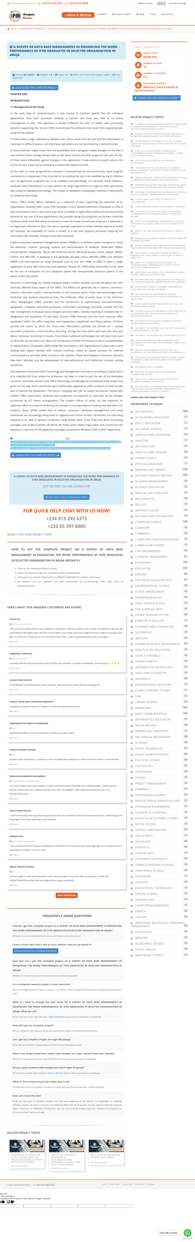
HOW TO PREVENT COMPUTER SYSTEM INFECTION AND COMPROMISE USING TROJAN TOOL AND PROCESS (159, 178)
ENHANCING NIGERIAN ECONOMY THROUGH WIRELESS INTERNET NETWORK (159, 239)
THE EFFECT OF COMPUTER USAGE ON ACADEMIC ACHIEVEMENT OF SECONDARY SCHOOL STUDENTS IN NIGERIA (156, 214)
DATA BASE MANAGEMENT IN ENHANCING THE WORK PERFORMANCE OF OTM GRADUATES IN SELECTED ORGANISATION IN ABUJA (60, 448)
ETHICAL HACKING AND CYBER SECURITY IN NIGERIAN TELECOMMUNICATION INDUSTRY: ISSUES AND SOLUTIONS (158, 246)
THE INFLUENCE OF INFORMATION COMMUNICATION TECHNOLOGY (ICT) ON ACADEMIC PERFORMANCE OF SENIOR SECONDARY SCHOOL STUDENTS (158, 389)
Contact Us (167, 14)
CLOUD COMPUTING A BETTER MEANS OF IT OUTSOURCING (153, 200)
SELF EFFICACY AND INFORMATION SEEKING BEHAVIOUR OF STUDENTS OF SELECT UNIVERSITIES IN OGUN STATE (156, 296)
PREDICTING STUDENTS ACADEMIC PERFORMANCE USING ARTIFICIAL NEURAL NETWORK (156, 288)
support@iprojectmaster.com (21, 3)
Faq (152, 14)
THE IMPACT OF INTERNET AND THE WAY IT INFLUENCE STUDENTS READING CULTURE (159, 329)
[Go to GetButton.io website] (188, 1239)
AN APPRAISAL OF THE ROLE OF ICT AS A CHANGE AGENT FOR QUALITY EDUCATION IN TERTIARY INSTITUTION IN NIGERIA (159, 143)
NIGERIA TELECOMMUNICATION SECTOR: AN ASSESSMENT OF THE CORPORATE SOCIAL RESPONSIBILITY (158, 351)
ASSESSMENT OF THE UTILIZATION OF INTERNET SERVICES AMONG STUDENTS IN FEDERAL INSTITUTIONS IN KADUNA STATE (158, 170)
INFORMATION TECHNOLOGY (32, 29)
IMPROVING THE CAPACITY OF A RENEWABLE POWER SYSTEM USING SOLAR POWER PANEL (158, 273)
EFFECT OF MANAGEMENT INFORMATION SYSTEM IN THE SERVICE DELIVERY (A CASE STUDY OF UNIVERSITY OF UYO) (157, 224)
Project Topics (121, 14)
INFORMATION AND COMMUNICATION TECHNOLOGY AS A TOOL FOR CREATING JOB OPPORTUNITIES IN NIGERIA (158, 280)
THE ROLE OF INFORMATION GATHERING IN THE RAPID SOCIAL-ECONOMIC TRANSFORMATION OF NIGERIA (159, 193)
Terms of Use (127, 1184)
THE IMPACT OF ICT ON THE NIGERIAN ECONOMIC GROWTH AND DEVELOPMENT (156, 322)
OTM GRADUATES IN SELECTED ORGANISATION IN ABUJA (32, 445)
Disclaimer (151, 1184)
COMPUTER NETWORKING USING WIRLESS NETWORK (158, 206)
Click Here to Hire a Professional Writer (67, 497)
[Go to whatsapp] (187, 1233)
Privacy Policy (139, 1184)
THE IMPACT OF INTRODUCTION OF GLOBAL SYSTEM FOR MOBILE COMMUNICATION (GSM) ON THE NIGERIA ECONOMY (157, 360)
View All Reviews (66, 895)
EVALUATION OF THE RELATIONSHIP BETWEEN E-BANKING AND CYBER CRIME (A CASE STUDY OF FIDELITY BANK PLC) (157, 255)
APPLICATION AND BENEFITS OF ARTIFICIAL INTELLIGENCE (153, 161)
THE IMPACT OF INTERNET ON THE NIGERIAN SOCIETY (158, 335)
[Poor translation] (10, 1202)
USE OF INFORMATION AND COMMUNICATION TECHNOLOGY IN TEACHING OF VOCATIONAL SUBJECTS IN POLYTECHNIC (158, 343)
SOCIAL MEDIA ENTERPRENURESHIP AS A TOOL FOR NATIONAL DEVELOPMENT (157, 305)
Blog (140, 14)
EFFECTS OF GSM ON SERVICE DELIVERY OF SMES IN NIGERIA (157, 232)
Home (101, 14)
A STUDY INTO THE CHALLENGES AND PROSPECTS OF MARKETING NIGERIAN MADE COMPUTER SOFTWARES (158, 135)
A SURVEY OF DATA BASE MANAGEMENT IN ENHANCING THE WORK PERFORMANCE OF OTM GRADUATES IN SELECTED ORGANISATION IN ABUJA (110, 29)
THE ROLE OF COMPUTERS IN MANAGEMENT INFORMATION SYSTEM (154, 373)
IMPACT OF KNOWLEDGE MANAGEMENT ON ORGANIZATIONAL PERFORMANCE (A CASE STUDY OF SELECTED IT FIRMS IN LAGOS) (155, 265)
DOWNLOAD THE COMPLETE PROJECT (34, 87)
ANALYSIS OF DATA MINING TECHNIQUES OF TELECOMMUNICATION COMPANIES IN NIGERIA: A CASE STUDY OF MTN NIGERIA (157, 153)
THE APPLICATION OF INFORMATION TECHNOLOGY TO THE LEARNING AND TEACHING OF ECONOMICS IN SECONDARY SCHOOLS (158, 313)
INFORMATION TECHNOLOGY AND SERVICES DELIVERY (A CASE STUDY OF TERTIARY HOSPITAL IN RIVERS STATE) (158, 186)
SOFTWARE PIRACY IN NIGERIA (147, 367)
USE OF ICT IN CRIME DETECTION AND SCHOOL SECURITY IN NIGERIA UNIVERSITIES (155, 380)
